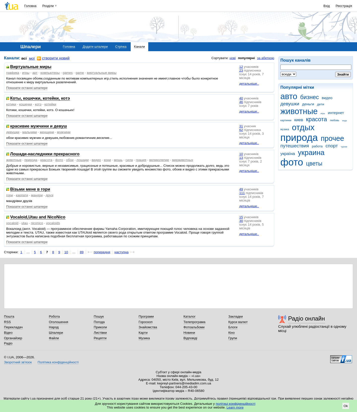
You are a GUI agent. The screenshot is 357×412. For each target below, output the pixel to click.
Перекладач (13, 327)
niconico (37, 223)
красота (316, 119)
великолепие (159, 160)
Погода (99, 322)
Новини (189, 332)
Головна (30, 6)
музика (284, 129)
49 (241, 189)
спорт (332, 145)
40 (241, 98)
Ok (346, 406)
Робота (54, 316)
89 (82, 252)
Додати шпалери (95, 46)
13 (241, 158)
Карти (143, 332)
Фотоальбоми (194, 327)
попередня (102, 252)
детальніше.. (249, 83)
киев (298, 120)
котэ (38, 104)
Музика (144, 338)
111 (242, 193)
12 (241, 67)
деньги (308, 104)
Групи (232, 338)
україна (287, 153)
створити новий (53, 58)
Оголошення (58, 322)
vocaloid (12, 223)
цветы (314, 163)
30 (241, 221)
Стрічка (120, 46)
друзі (49, 195)
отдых (303, 127)
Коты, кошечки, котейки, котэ (40, 98)
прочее (332, 138)
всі (24, 58)
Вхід (327, 6)
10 (241, 154)
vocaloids (53, 223)
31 (241, 126)
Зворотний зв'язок (18, 362)
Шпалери (56, 332)
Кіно (231, 332)
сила (129, 160)
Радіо (8, 343)
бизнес (309, 97)
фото (291, 162)
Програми (146, 316)
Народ (54, 327)
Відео (8, 332)
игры (323, 113)
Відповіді (190, 338)
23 (241, 70)
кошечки (25, 104)
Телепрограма (194, 322)
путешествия (294, 145)
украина (311, 153)
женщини (47, 132)
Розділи (48, 6)
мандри (37, 195)
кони (107, 160)
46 (241, 102)
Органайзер (13, 338)
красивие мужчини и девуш (38, 126)
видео (327, 98)
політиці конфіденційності (235, 404)
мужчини (64, 132)
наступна (122, 252)
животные (299, 111)
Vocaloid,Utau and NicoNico (37, 217)
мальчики (29, 132)
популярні (246, 58)
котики (11, 104)
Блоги (233, 327)
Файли (54, 338)
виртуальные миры (102, 73)
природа (299, 137)
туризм (344, 147)
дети (320, 104)
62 (241, 130)
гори (9, 195)
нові (233, 58)
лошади (83, 160)
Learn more (235, 407)
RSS (7, 322)
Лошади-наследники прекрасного (45, 154)
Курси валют (238, 322)
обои (70, 160)
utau (24, 223)
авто (288, 96)
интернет (336, 113)
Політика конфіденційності (58, 362)
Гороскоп (145, 322)
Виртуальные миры (30, 67)
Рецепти (100, 338)
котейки (50, 104)
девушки (289, 103)
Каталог (189, 316)
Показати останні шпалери (26, 88)
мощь (118, 160)
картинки (285, 120)
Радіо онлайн (306, 318)
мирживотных (182, 160)
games (68, 73)
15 (241, 217)
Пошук (99, 316)
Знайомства (148, 327)
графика (12, 73)
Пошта (9, 316)
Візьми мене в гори (30, 189)
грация (141, 160)
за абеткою (265, 58)
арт (35, 73)
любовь (334, 120)
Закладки (235, 316)
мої (32, 58)
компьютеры (50, 73)
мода (344, 121)
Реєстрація (344, 6)
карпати (22, 195)
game (80, 73)
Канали (139, 46)
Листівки (100, 332)
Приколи (100, 327)
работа (317, 146)
